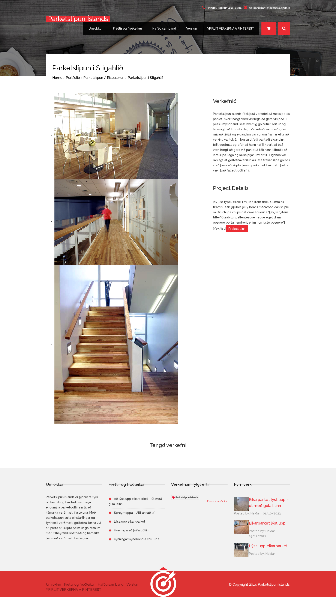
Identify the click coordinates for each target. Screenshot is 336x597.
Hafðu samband (164, 28)
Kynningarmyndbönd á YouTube (136, 539)
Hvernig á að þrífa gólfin (131, 530)
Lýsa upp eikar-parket (129, 521)
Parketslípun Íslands (78, 19)
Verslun (191, 28)
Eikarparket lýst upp (267, 523)
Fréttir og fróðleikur (127, 28)
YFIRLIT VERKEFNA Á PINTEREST (230, 28)
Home (57, 78)
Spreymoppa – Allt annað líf (134, 512)
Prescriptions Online (217, 501)
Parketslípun (93, 78)
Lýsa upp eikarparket (268, 546)
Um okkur (95, 28)
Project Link (236, 228)
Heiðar (255, 513)
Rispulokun (115, 78)
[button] (163, 583)
